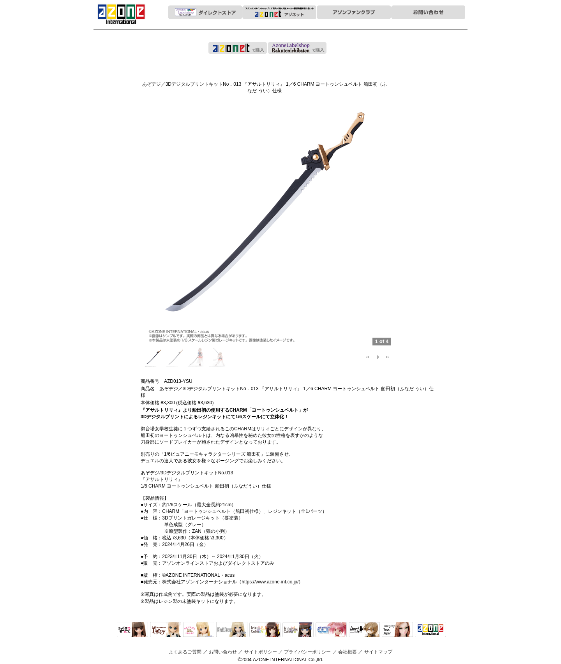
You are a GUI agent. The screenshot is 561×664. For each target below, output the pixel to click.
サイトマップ (378, 652)
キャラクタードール (331, 630)
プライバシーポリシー (307, 652)
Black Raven (231, 630)
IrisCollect (264, 630)
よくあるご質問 (185, 652)
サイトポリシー (260, 652)
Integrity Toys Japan (397, 630)
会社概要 (347, 652)
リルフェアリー (165, 630)
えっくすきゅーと (132, 630)
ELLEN (298, 630)
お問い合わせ (223, 652)
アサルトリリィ (364, 630)
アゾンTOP (430, 630)
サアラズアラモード (198, 630)
